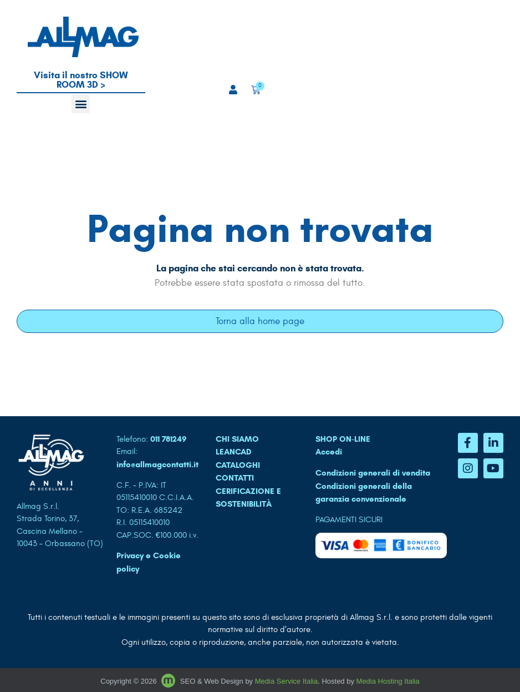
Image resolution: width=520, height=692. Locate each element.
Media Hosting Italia (388, 681)
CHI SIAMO (237, 439)
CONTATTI (235, 478)
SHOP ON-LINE (342, 439)
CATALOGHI (238, 465)
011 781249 (168, 439)
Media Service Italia (286, 681)
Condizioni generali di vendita (372, 473)
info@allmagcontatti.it (157, 464)
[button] (81, 104)
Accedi (328, 452)
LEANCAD (234, 452)
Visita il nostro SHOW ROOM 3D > (81, 79)
